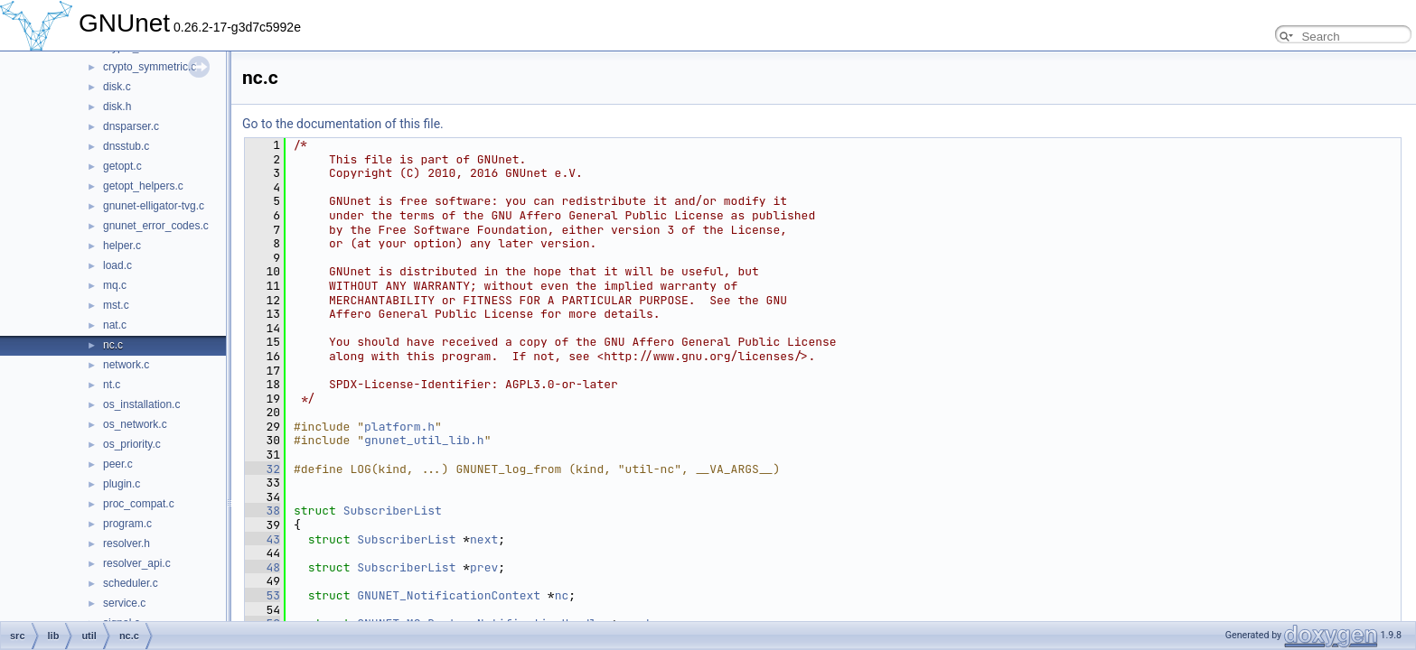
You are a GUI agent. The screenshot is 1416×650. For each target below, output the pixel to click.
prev (484, 567)
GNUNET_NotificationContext (448, 595)
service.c (124, 603)
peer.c (118, 464)
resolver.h (126, 543)
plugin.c (121, 484)
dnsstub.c (126, 146)
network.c (126, 364)
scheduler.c (130, 583)
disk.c (117, 86)
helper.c (122, 245)
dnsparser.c (131, 126)
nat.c (115, 325)
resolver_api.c (137, 563)
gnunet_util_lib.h (424, 440)
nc (562, 595)
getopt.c (122, 166)
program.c (127, 523)
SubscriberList (392, 510)
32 (262, 469)
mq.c (115, 285)
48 (262, 567)
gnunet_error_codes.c (156, 225)
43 (262, 539)
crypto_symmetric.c (149, 66)
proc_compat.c (138, 503)
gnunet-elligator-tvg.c (153, 206)
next (484, 539)
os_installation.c (141, 404)
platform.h (399, 426)
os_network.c (135, 424)
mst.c (116, 305)
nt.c (111, 384)
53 (262, 595)
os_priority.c (132, 444)
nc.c (113, 345)
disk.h (117, 106)
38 (262, 510)
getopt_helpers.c (143, 186)
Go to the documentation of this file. (343, 123)
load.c (117, 265)
